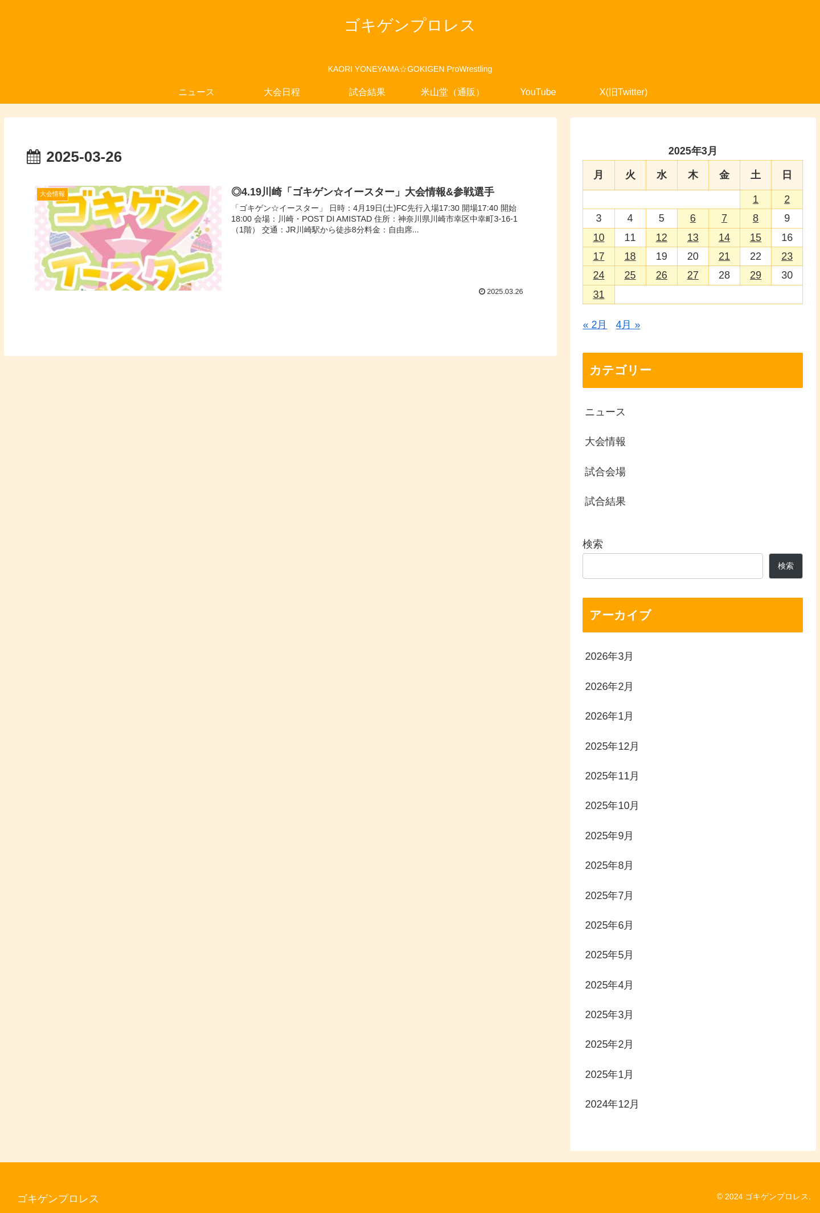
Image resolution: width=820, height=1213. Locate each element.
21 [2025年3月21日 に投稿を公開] (724, 256)
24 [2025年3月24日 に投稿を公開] (598, 275)
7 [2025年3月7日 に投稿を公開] (724, 218)
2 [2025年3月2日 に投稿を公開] (787, 199)
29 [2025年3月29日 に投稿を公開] (755, 275)
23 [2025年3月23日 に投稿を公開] (787, 256)
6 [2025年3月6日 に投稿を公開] (693, 218)
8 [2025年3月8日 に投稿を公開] (755, 218)
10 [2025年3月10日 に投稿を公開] (598, 237)
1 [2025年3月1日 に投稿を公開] (755, 199)
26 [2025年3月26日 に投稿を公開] (661, 275)
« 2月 (595, 324)
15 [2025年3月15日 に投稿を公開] (755, 237)
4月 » (628, 324)
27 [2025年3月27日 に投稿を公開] (693, 275)
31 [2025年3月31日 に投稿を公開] (598, 294)
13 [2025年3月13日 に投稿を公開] (693, 237)
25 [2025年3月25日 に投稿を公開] (630, 275)
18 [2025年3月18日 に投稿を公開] (630, 256)
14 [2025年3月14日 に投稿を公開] (724, 237)
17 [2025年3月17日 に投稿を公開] (598, 256)
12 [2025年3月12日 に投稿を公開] (661, 237)
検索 (593, 544)
